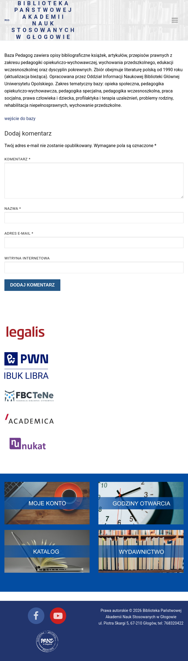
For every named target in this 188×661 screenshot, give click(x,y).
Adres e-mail (18, 233)
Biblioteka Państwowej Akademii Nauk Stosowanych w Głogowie (44, 20)
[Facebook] (36, 615)
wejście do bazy (20, 118)
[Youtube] (58, 615)
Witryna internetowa (27, 258)
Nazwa (12, 208)
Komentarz (17, 159)
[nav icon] (175, 20)
